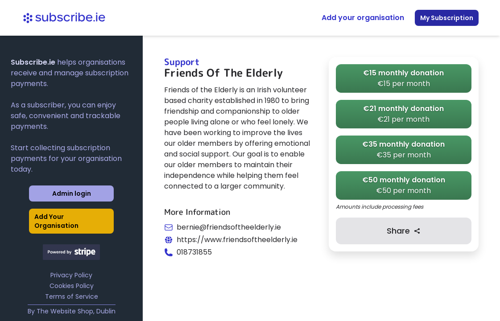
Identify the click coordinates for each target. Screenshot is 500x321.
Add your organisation (363, 17)
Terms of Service (71, 296)
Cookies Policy (72, 285)
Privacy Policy (71, 275)
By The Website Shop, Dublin (72, 311)
